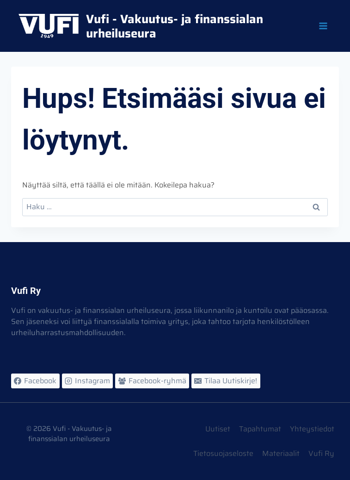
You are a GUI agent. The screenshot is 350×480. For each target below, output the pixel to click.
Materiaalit (281, 453)
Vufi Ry (321, 453)
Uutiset (217, 429)
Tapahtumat (260, 429)
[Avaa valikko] (323, 26)
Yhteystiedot (312, 429)
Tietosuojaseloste (223, 453)
